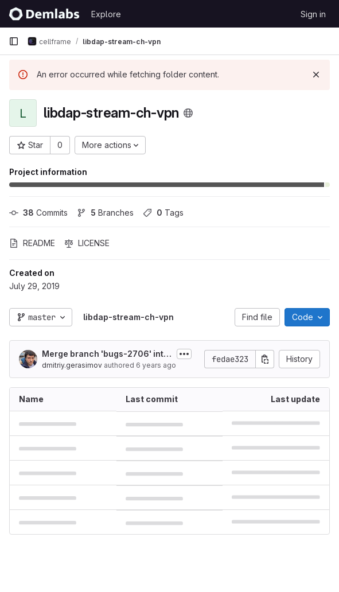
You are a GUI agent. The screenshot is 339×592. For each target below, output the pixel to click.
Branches (105, 212)
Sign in (313, 14)
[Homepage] (44, 14)
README (32, 243)
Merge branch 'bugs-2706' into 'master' (105, 354)
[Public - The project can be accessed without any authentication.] (188, 113)
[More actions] (110, 145)
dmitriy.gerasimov (72, 365)
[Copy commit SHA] (265, 359)
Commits (38, 212)
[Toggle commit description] (184, 354)
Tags (163, 212)
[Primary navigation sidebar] (14, 41)
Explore (106, 14)
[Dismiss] (316, 74)
